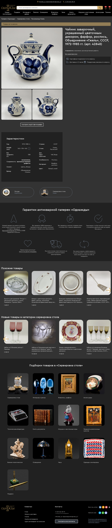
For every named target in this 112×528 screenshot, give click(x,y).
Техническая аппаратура (15, 429)
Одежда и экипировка (91, 462)
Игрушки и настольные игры (67, 429)
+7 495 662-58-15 (60, 511)
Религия (35, 12)
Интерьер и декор (39, 397)
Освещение (44, 12)
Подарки (17, 12)
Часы (63, 12)
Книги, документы (39, 429)
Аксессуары (100, 12)
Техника (108, 12)
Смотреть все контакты (66, 521)
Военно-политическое (15, 462)
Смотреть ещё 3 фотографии (32, 124)
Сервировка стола (23, 19)
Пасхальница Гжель (37, 19)
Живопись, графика (64, 397)
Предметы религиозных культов (92, 430)
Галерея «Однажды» (8, 19)
